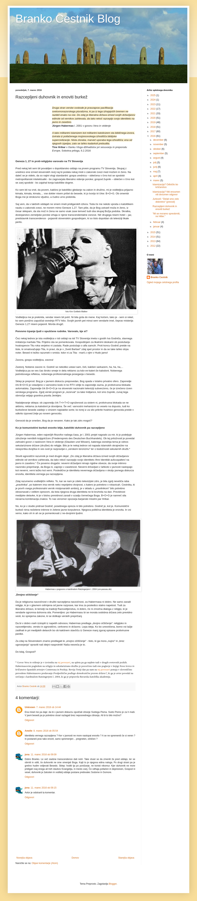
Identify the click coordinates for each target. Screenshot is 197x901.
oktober (157, 149)
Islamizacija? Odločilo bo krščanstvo (165, 186)
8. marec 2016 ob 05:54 (45, 730)
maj (155, 171)
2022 (153, 108)
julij (155, 162)
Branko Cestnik (159, 277)
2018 (153, 127)
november (158, 144)
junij (155, 167)
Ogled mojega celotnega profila (163, 282)
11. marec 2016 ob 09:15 (43, 787)
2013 (153, 241)
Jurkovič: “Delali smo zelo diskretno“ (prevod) (166, 200)
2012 (153, 245)
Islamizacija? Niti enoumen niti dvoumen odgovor (166, 193)
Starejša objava (126, 857)
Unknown (30, 707)
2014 (153, 236)
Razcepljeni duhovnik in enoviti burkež (165, 207)
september (159, 153)
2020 (153, 118)
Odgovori (29, 720)
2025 (153, 95)
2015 (153, 232)
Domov (75, 857)
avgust (157, 158)
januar (156, 226)
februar (157, 222)
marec (156, 180)
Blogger (113, 883)
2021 (153, 113)
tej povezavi (64, 662)
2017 (153, 131)
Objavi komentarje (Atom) (45, 863)
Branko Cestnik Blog (68, 18)
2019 (153, 122)
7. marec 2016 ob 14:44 (48, 707)
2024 (153, 99)
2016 (153, 136)
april (155, 176)
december (158, 140)
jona (27, 754)
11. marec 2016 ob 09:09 (43, 754)
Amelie (28, 730)
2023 (153, 104)
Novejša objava (24, 857)
